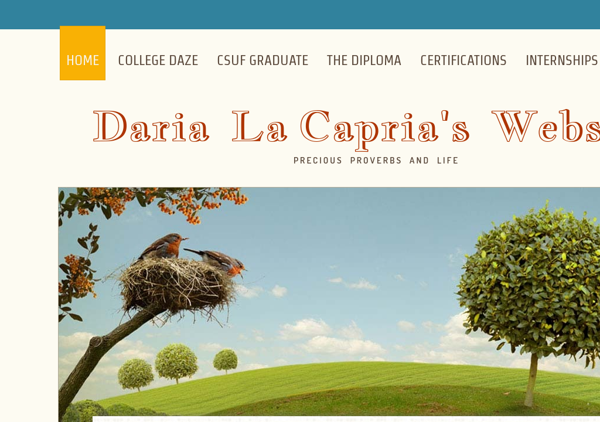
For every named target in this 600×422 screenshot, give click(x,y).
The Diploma (364, 60)
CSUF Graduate (262, 60)
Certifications (463, 60)
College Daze (158, 60)
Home (82, 60)
